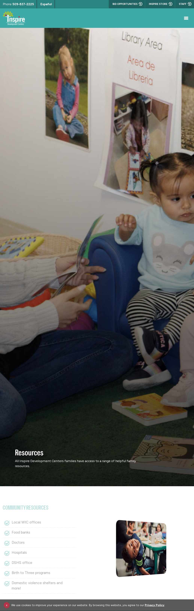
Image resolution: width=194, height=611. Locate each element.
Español (46, 4)
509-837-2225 (23, 4)
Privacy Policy (154, 605)
